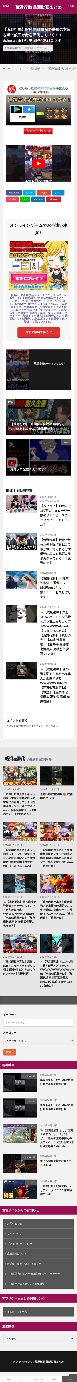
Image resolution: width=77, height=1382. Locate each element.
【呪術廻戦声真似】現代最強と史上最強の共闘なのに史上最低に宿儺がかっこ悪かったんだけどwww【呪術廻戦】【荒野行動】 (56, 909)
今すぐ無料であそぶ (39, 332)
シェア (23, 1379)
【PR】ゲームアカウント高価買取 (26, 1283)
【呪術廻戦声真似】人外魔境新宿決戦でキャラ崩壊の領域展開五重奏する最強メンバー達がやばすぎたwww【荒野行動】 (56, 858)
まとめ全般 (30, 1076)
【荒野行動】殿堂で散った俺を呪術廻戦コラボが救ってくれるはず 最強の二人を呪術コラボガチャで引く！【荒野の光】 (55, 551)
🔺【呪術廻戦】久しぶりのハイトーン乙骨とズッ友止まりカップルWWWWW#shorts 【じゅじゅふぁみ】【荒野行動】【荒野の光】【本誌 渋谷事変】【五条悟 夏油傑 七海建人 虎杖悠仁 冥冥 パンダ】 (55, 632)
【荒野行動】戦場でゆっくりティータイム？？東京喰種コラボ (56, 1190)
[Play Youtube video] (38, 163)
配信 (33, 1126)
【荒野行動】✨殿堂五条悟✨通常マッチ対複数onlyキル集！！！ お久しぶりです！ (55, 587)
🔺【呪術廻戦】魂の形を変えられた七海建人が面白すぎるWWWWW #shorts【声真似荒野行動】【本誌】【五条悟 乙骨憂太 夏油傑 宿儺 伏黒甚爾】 (55, 685)
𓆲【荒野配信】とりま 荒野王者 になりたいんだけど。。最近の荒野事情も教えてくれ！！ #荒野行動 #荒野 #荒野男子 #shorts (57, 1138)
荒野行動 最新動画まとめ (38, 7)
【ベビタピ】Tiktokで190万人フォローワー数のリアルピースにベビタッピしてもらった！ (55, 515)
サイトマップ (14, 1233)
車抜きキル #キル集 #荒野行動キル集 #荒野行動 (56, 1082)
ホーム (8, 1379)
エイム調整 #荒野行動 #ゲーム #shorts (57, 1163)
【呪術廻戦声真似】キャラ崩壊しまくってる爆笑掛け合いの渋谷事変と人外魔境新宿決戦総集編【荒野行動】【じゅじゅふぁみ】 (19, 858)
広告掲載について (17, 1253)
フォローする (50, 368)
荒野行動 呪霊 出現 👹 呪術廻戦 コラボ (56, 796)
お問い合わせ (14, 1223)
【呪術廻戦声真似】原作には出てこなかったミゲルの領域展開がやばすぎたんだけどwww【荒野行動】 (19, 967)
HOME (7, 68)
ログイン (38, 726)
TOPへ (69, 1379)
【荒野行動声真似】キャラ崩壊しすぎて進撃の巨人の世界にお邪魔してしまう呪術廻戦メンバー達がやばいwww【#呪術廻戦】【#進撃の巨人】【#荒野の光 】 (20, 804)
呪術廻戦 (29, 48)
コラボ (20, 68)
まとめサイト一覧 (17, 1311)
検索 (8, 1051)
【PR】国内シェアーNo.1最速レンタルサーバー (33, 1273)
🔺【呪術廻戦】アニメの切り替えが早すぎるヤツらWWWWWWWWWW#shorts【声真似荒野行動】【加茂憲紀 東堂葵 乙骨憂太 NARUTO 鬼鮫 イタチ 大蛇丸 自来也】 (57, 973)
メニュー (38, 1379)
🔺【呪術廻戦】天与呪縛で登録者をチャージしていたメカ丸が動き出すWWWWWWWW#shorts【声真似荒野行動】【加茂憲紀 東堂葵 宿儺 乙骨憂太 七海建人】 (19, 913)
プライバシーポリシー (19, 1243)
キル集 (32, 1101)
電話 (54, 1379)
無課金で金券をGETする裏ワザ (24, 1263)
